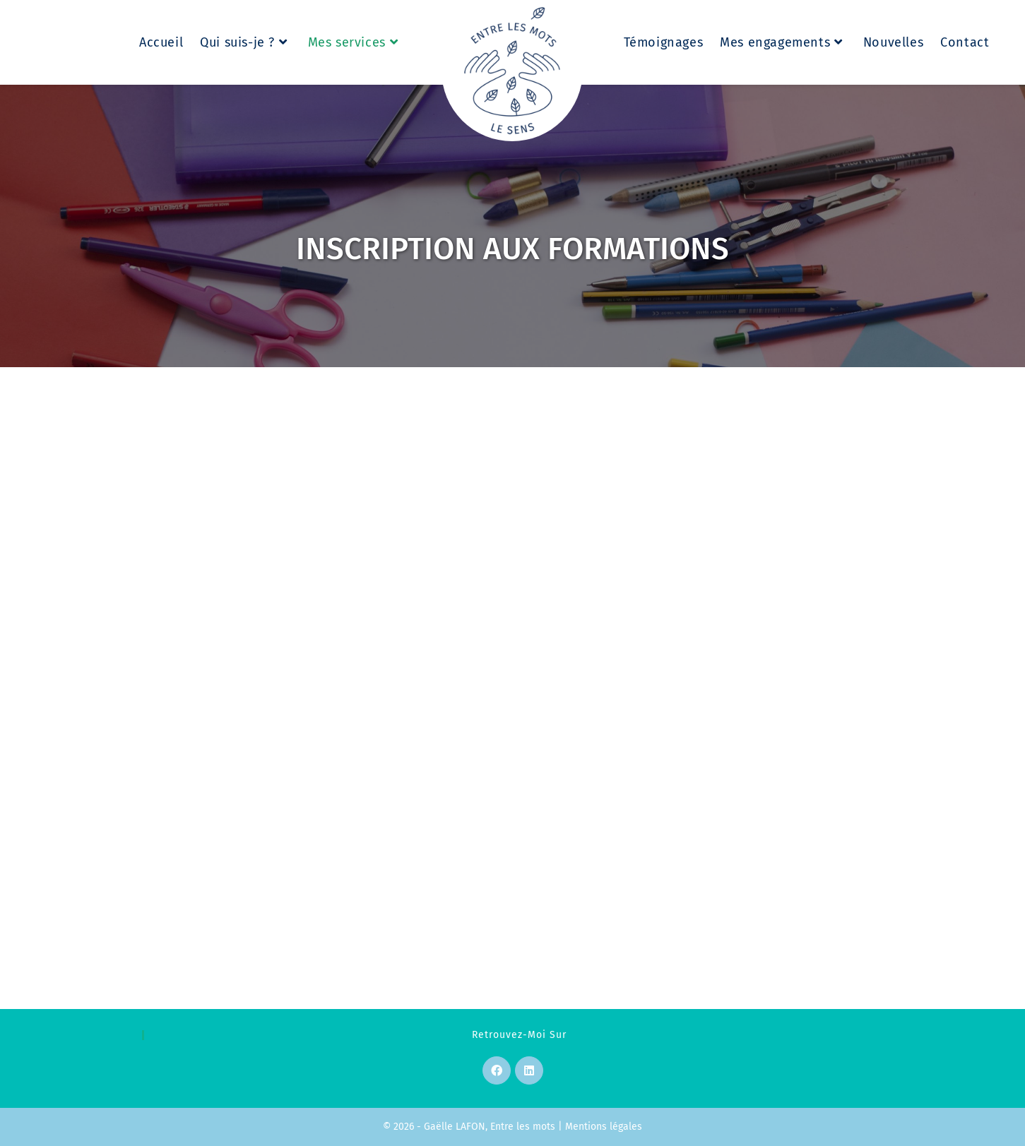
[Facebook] (496, 1070)
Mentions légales (603, 1127)
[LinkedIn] (529, 1070)
